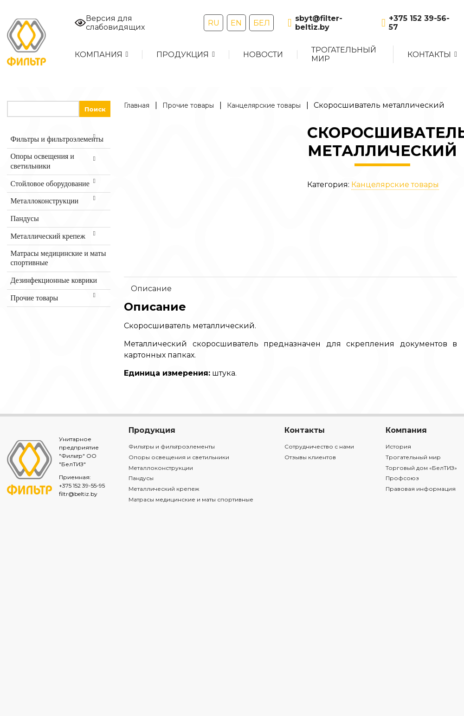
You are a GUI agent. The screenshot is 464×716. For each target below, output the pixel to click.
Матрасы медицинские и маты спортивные (191, 499)
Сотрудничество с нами (319, 446)
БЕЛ (261, 23)
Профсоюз (402, 478)
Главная (136, 105)
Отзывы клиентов (310, 457)
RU (213, 23)
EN (236, 23)
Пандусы (141, 478)
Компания (98, 54)
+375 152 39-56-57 (415, 23)
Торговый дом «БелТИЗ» (421, 467)
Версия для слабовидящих (110, 23)
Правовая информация (421, 488)
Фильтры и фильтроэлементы (172, 446)
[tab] (290, 288)
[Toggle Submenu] (94, 139)
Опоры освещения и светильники (179, 457)
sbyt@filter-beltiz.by (315, 23)
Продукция (182, 54)
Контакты (429, 54)
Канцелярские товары (264, 105)
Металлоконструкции (161, 467)
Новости (263, 54)
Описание (151, 288)
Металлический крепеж (164, 488)
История (398, 446)
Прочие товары (188, 105)
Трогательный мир (343, 54)
